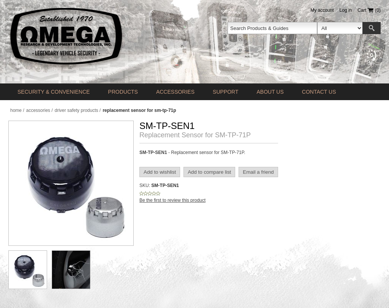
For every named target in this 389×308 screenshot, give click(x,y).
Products (123, 92)
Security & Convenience (53, 92)
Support (225, 92)
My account (322, 10)
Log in (346, 10)
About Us (269, 92)
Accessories (175, 92)
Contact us (319, 92)
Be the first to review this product (172, 200)
